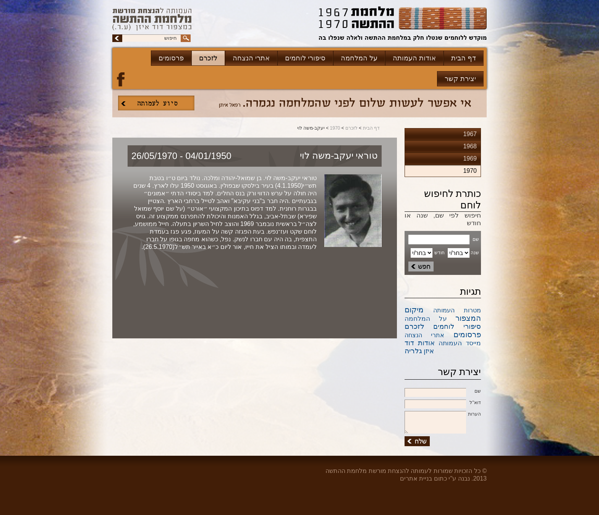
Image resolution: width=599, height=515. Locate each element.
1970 (335, 128)
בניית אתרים (416, 478)
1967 (470, 134)
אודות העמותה (414, 58)
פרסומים (171, 58)
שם (443, 391)
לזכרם (208, 58)
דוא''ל (443, 403)
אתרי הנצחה (251, 58)
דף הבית (463, 58)
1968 (470, 146)
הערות (443, 414)
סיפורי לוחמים (305, 58)
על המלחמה (359, 58)
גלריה (413, 351)
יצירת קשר (460, 79)
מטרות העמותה (457, 310)
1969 (470, 158)
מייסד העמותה (460, 343)
